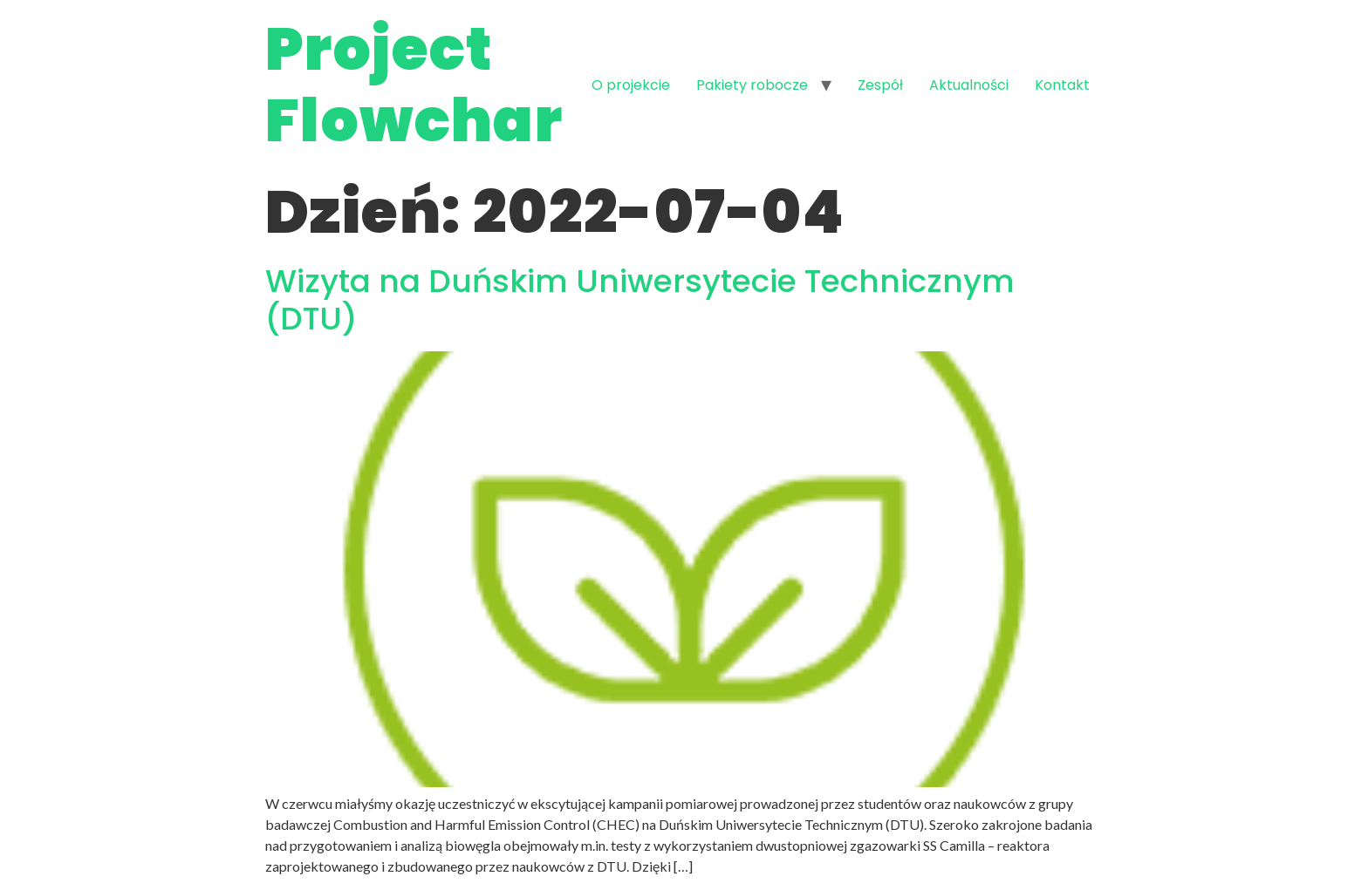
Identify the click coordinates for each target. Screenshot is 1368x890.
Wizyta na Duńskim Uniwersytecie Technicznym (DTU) (640, 300)
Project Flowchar (414, 85)
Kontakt (1062, 85)
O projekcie (631, 85)
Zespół (880, 85)
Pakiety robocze (752, 85)
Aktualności (969, 85)
